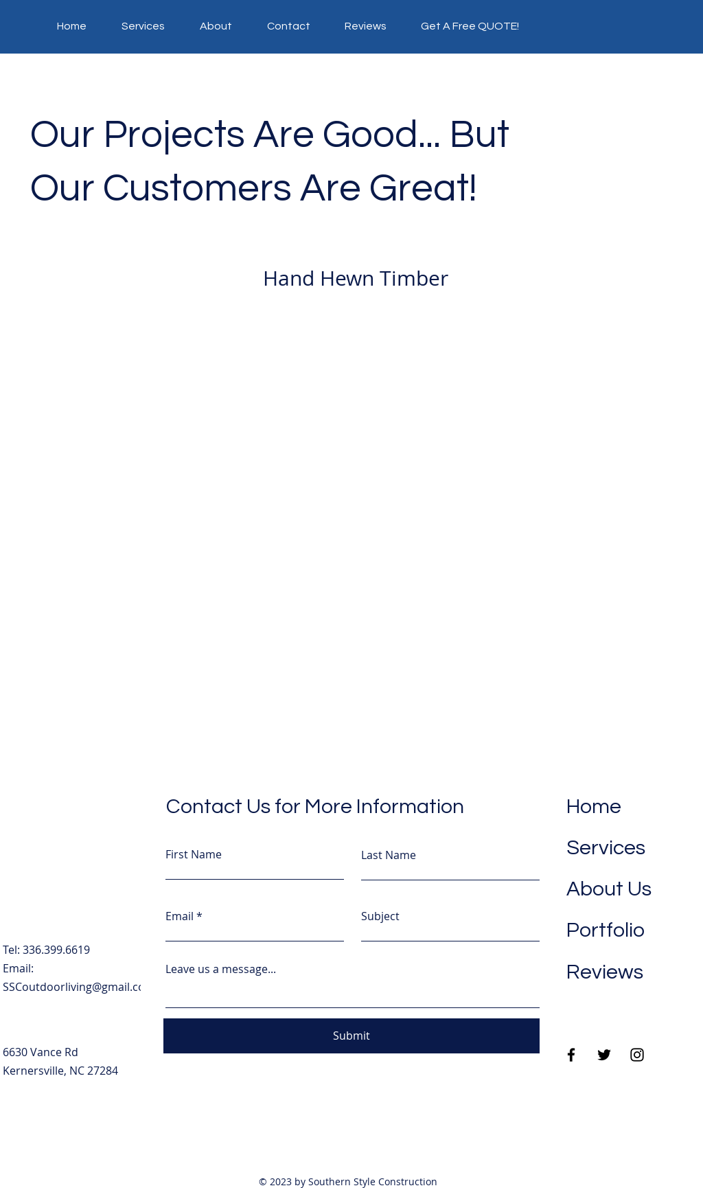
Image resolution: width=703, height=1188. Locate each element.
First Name (193, 854)
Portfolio (605, 930)
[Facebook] (571, 1055)
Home (593, 806)
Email (179, 916)
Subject (380, 916)
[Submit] (351, 1035)
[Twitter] (604, 1055)
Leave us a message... (220, 968)
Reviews (604, 972)
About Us (609, 889)
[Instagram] (637, 1055)
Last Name (388, 854)
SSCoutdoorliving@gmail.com (79, 986)
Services (605, 847)
